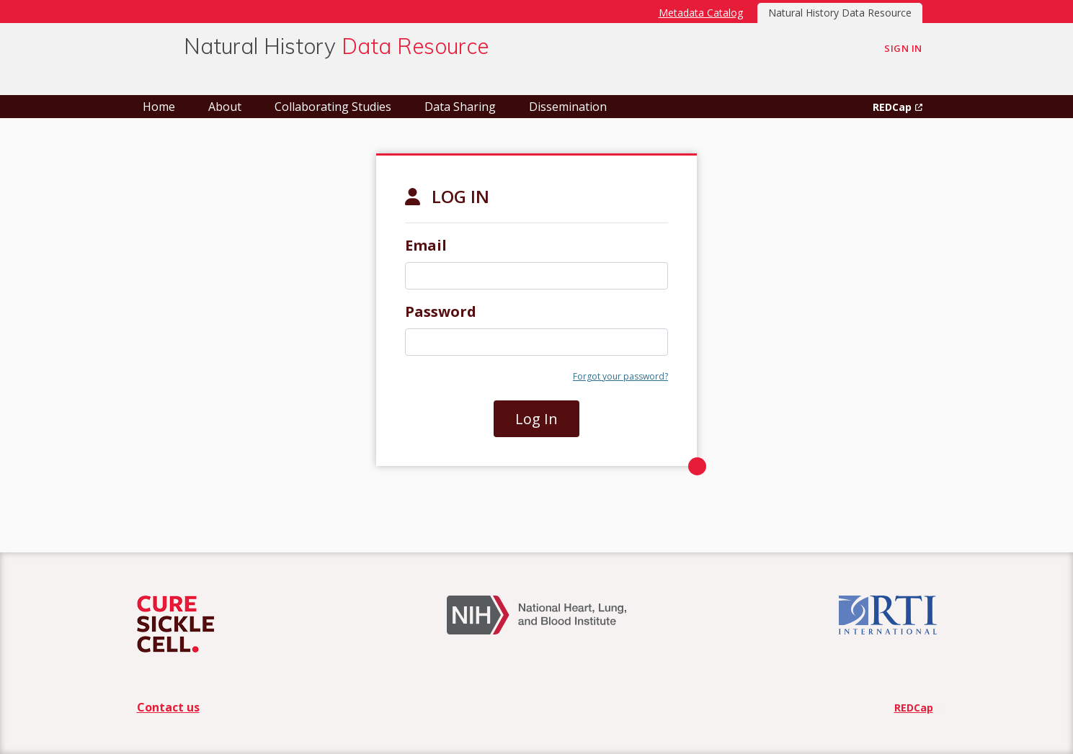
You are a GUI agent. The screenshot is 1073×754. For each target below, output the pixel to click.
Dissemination (568, 107)
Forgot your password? (620, 376)
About (224, 107)
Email (426, 245)
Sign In (903, 48)
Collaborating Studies (333, 107)
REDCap (892, 107)
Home (159, 107)
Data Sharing (460, 107)
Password (440, 311)
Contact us (168, 707)
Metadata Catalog (701, 12)
